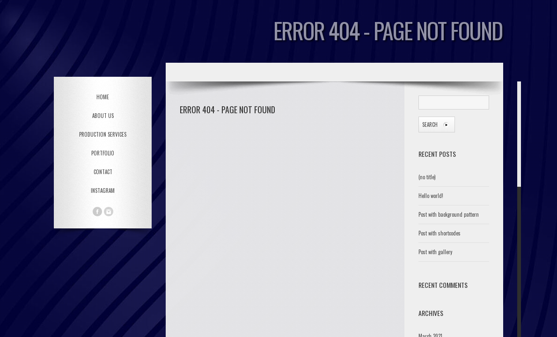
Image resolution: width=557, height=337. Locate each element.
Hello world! (430, 195)
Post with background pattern (448, 214)
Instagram (103, 190)
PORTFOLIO (102, 153)
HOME (102, 97)
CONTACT (103, 172)
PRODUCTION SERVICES (102, 134)
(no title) (427, 177)
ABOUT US (103, 115)
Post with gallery (435, 252)
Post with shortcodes (439, 233)
